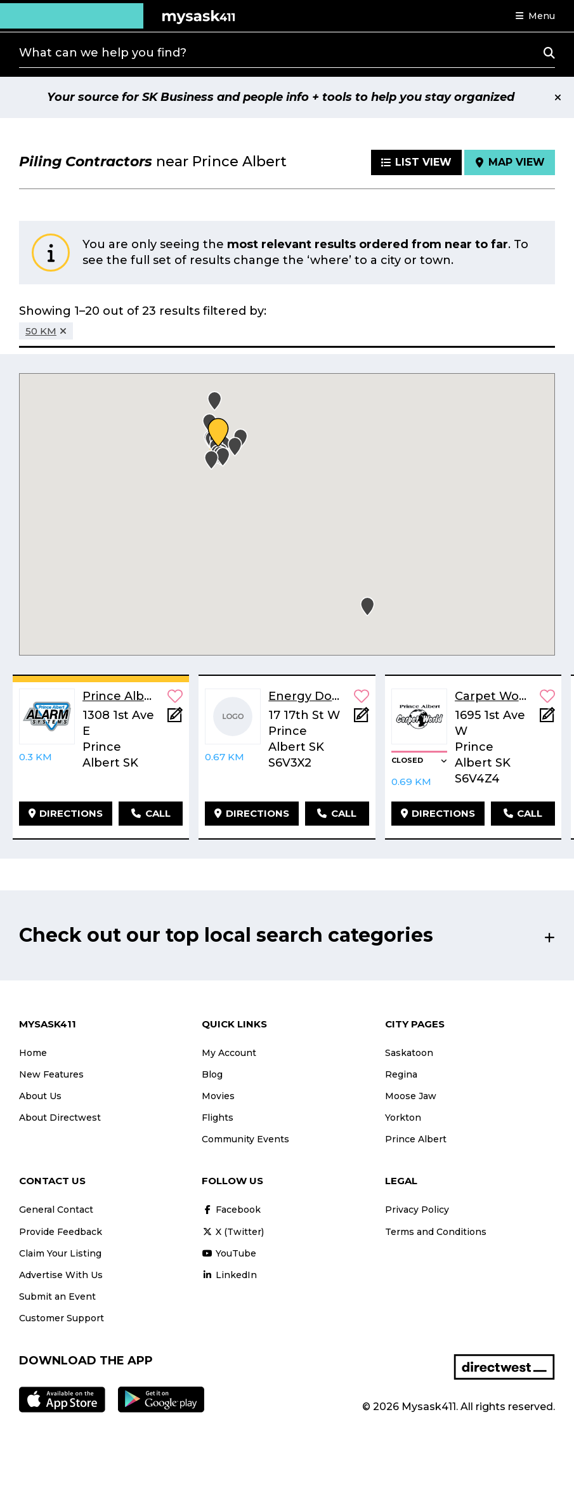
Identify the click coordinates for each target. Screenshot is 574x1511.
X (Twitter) (233, 1231)
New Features (51, 1074)
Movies (218, 1096)
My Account (229, 1053)
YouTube (229, 1253)
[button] (535, 16)
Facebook (231, 1209)
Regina (401, 1074)
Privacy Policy (417, 1209)
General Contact (56, 1209)
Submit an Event (57, 1296)
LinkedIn (229, 1275)
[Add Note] (175, 719)
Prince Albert (416, 1139)
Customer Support (61, 1318)
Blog (212, 1074)
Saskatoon (409, 1053)
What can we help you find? (102, 53)
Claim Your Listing (60, 1253)
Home (33, 1053)
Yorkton (403, 1117)
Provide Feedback (60, 1231)
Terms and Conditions (435, 1231)
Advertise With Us (61, 1275)
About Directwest (60, 1117)
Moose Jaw (410, 1096)
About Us (40, 1096)
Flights (217, 1117)
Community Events (245, 1139)
